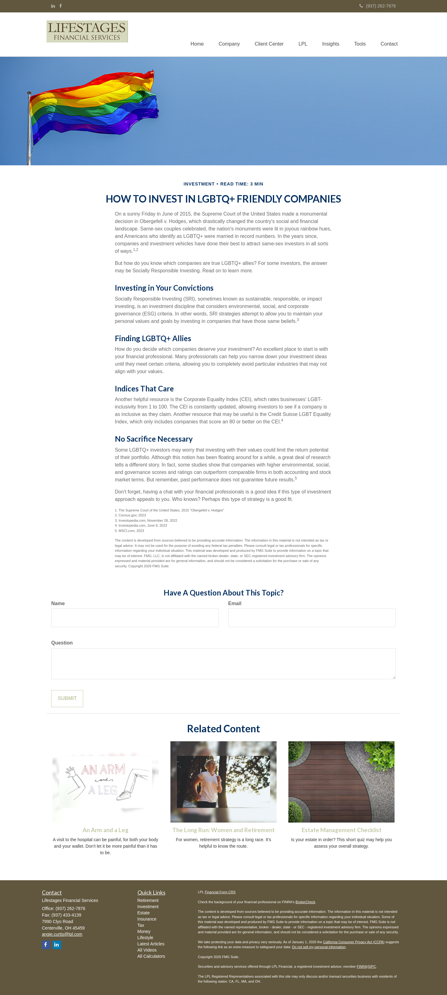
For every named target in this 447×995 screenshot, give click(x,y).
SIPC (372, 967)
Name (58, 603)
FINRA (362, 967)
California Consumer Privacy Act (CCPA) (354, 942)
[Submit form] (67, 698)
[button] (225, 34)
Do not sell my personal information (318, 947)
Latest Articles (151, 944)
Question (62, 643)
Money (144, 931)
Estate (144, 913)
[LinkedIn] (53, 6)
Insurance (147, 919)
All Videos (147, 950)
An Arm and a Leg (106, 830)
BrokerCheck (305, 902)
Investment (148, 906)
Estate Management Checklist (342, 830)
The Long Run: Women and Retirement (223, 830)
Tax (141, 925)
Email (235, 603)
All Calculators (151, 956)
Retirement (148, 900)
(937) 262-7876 (377, 5)
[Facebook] (60, 6)
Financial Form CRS (220, 892)
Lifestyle (145, 937)
